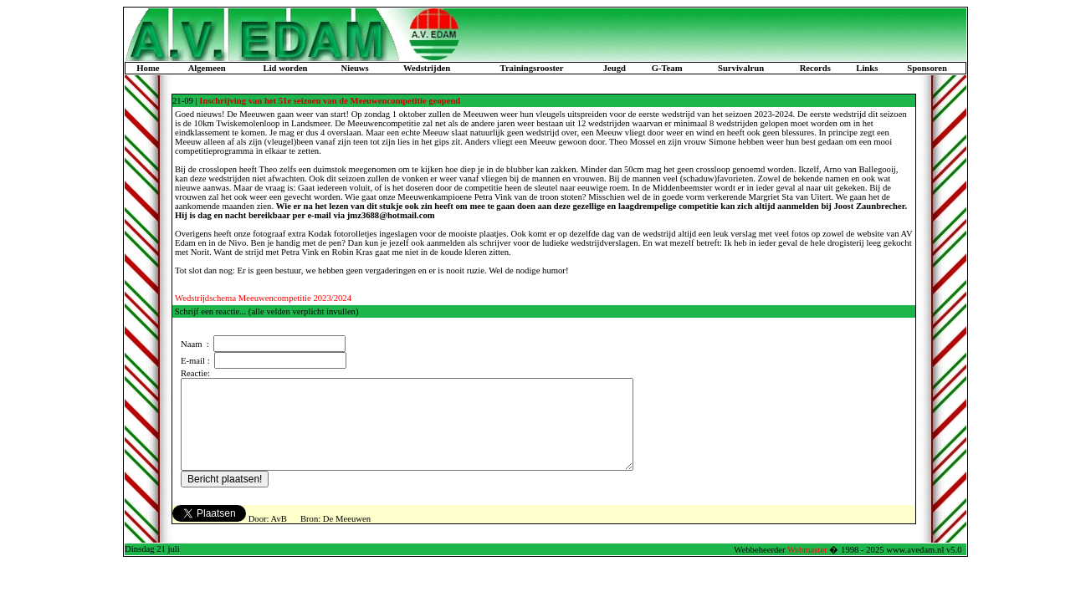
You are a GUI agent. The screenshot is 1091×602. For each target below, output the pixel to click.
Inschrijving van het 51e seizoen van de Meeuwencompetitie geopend (329, 100)
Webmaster (807, 567)
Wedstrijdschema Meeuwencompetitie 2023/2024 (263, 298)
